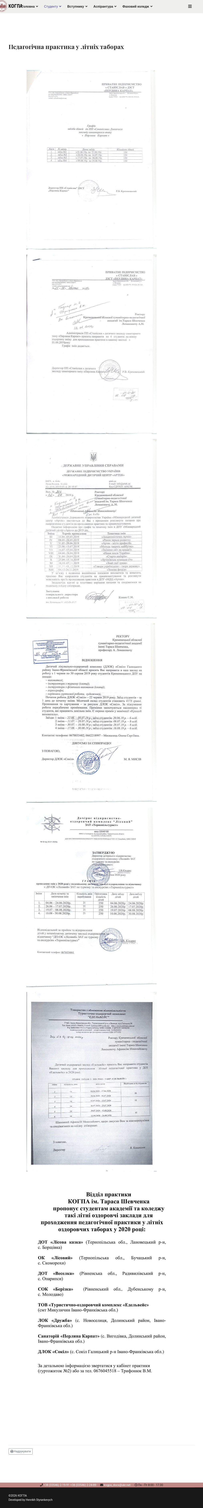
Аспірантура (103, 6)
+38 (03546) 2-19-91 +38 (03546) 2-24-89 (69, 1485)
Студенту (51, 6)
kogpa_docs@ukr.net (117, 1485)
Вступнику (75, 6)
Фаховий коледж (135, 6)
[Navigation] (190, 6)
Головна (28, 6)
